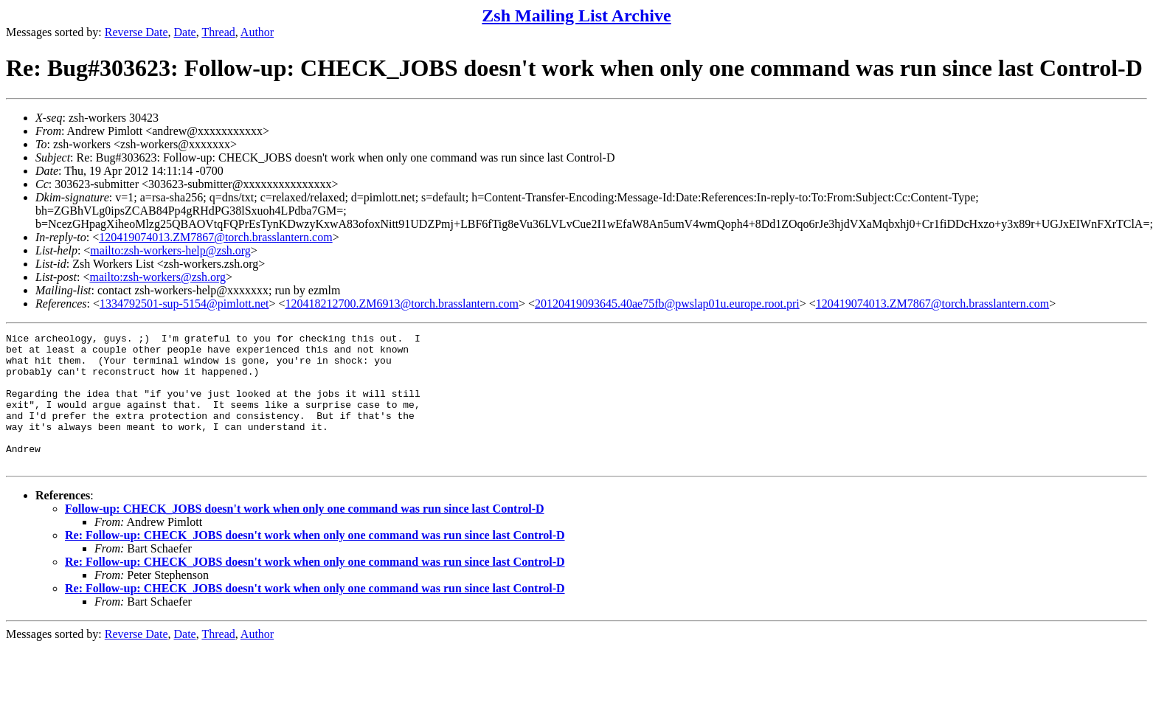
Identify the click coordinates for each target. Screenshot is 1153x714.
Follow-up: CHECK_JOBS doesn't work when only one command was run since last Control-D (304, 535)
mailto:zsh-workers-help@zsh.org (170, 250)
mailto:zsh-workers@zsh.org (157, 277)
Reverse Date (136, 32)
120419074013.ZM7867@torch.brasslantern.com (215, 237)
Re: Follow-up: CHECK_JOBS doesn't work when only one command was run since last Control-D (315, 561)
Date (185, 32)
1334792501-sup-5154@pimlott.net (184, 303)
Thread (218, 32)
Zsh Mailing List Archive (576, 15)
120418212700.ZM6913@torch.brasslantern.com (402, 303)
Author (257, 32)
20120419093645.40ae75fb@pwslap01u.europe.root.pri (667, 303)
